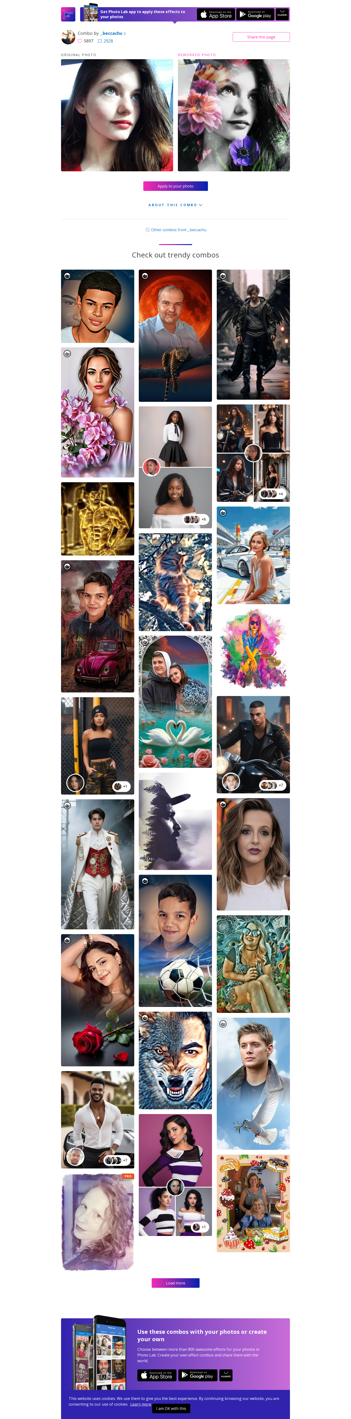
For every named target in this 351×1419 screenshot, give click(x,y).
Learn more (140, 1404)
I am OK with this (171, 1408)
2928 (105, 41)
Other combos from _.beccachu (175, 229)
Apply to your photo (176, 186)
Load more (175, 1283)
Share (261, 37)
